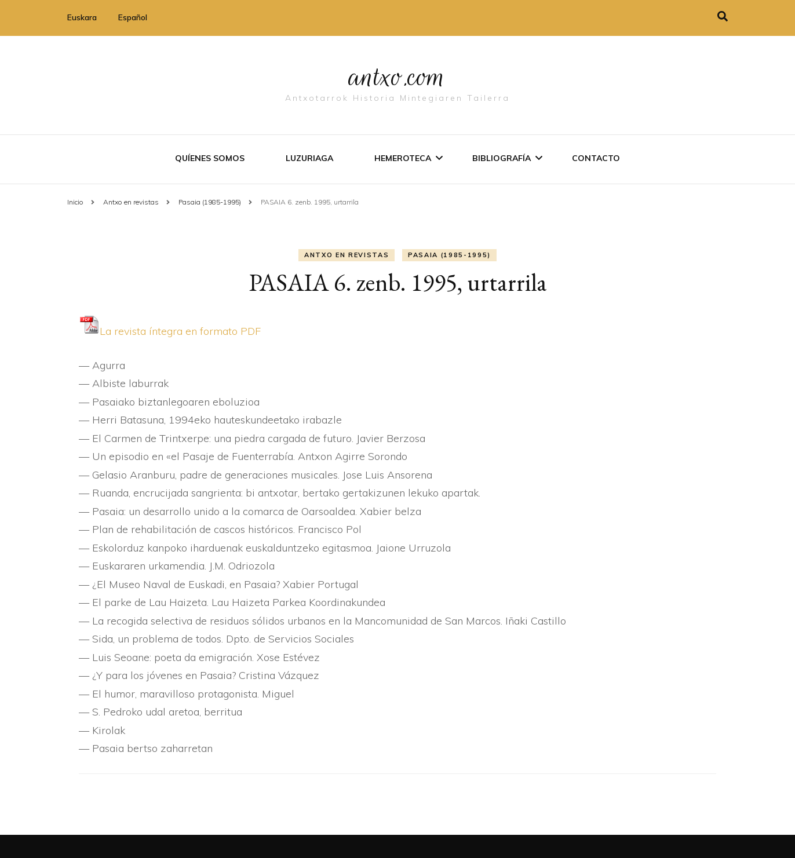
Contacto (596, 158)
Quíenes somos (210, 158)
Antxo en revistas (346, 255)
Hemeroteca (402, 158)
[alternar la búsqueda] (722, 16)
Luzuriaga (309, 158)
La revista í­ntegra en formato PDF (170, 331)
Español (132, 17)
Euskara (82, 17)
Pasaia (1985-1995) (449, 255)
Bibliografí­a (501, 158)
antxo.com (397, 76)
